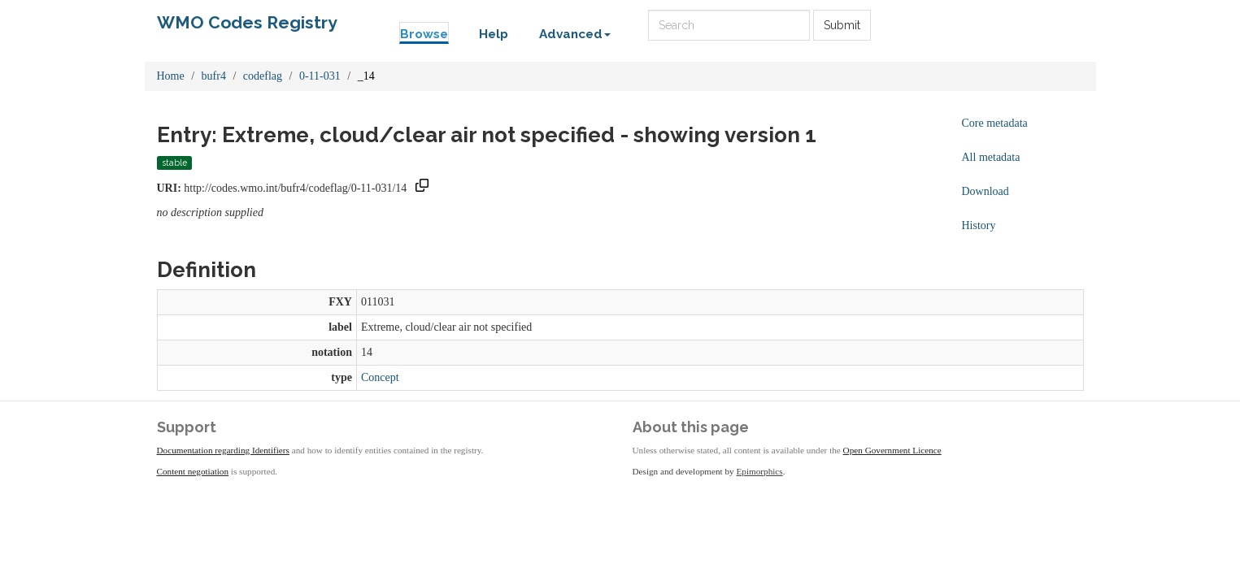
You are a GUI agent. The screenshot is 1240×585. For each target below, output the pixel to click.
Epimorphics (760, 471)
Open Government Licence (892, 450)
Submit (842, 25)
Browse (424, 34)
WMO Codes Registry (247, 22)
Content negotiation (193, 471)
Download (985, 191)
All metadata (991, 157)
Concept (380, 377)
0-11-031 (320, 76)
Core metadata (995, 123)
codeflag (262, 76)
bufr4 (214, 76)
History (979, 225)
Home (171, 76)
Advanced (575, 34)
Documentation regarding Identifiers (223, 450)
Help (493, 34)
